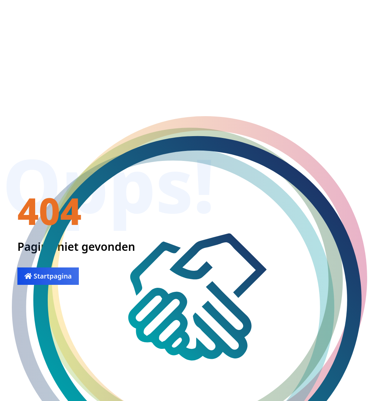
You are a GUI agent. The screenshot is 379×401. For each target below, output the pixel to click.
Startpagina (48, 276)
